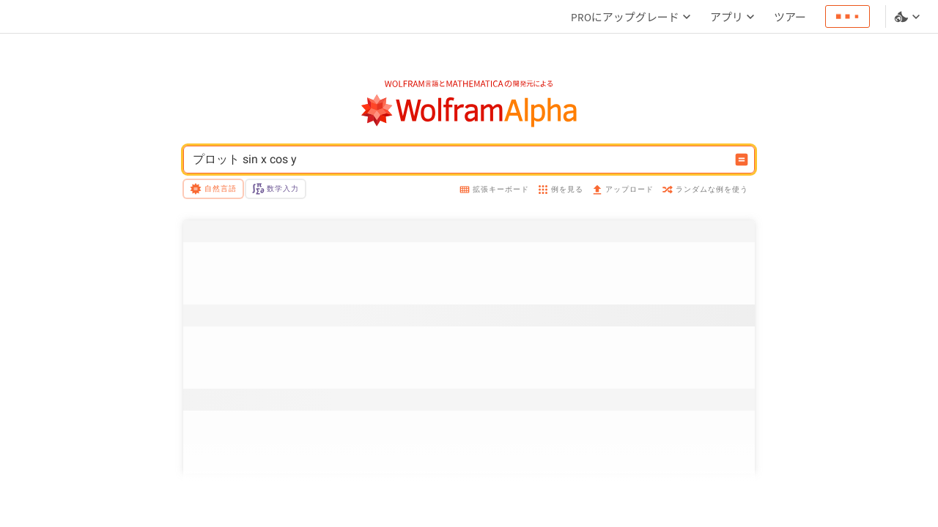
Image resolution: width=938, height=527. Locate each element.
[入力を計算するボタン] (741, 159)
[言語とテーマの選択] (909, 16)
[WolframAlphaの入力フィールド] (459, 159)
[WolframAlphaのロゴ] (469, 110)
